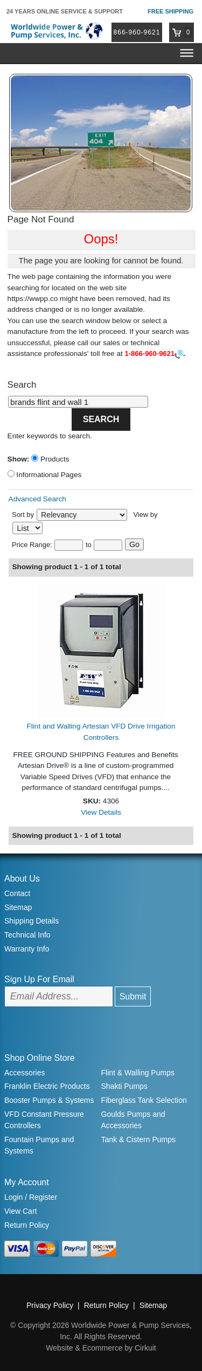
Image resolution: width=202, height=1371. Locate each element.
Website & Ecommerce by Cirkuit (101, 1348)
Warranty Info (27, 949)
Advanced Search (37, 499)
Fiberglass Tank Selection (144, 1100)
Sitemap (18, 907)
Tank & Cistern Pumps (138, 1139)
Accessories (24, 1072)
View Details (101, 812)
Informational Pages (45, 474)
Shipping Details (31, 921)
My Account (26, 1182)
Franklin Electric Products (47, 1086)
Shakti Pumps (124, 1086)
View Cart (20, 1211)
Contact (17, 893)
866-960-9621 (137, 32)
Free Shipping (170, 11)
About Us (22, 878)
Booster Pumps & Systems (49, 1100)
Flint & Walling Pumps (138, 1072)
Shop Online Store (39, 1057)
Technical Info (27, 935)
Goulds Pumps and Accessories (133, 1120)
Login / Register (30, 1197)
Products (50, 458)
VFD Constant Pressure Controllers (44, 1120)
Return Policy (26, 1225)
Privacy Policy (49, 1305)
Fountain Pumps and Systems (39, 1145)
